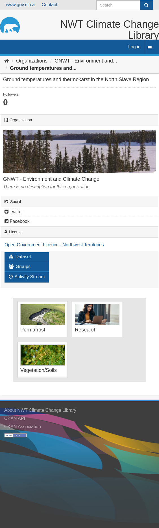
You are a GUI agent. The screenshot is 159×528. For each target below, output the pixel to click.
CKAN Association (22, 426)
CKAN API (14, 418)
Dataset (20, 256)
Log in (134, 46)
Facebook (17, 221)
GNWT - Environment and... (86, 61)
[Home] (6, 61)
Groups (20, 266)
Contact (49, 4)
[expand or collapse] (150, 48)
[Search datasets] (124, 5)
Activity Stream (27, 276)
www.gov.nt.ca (20, 4)
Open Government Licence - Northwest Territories (54, 244)
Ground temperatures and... (43, 68)
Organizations (31, 61)
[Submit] (146, 5)
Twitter (14, 211)
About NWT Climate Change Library (40, 410)
